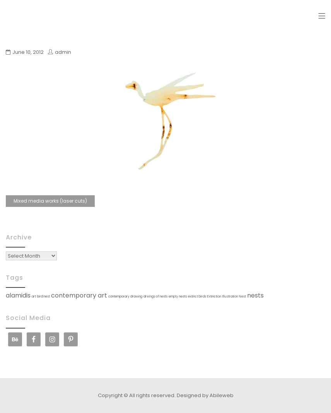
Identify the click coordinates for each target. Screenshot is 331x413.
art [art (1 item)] (34, 296)
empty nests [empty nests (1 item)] (178, 296)
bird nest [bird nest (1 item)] (43, 296)
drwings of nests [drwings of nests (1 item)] (155, 296)
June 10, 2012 (28, 52)
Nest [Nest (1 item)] (242, 296)
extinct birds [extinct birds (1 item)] (197, 296)
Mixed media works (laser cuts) (50, 201)
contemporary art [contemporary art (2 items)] (79, 295)
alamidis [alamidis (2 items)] (18, 295)
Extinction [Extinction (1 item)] (214, 296)
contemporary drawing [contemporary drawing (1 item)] (125, 296)
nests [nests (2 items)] (255, 295)
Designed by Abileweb (205, 395)
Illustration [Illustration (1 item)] (230, 296)
